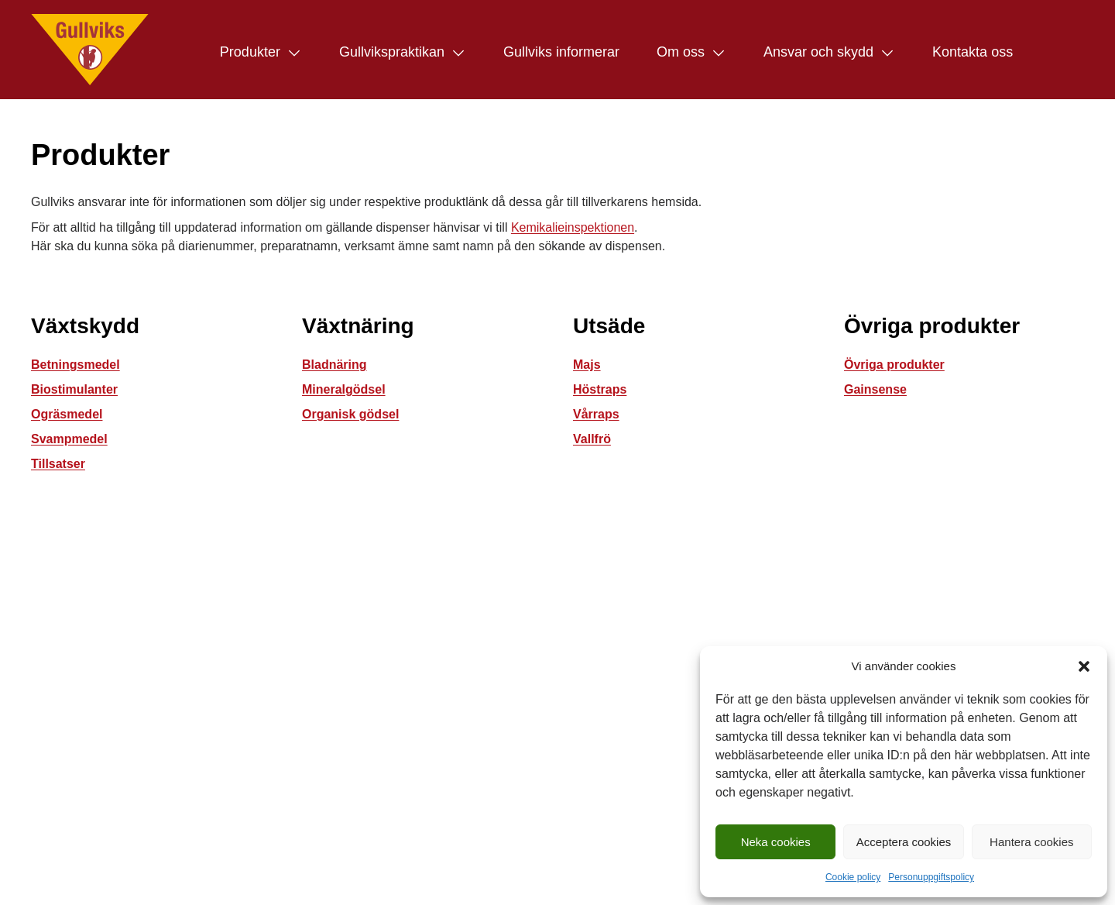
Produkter (250, 52)
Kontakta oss (972, 52)
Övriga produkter (894, 364)
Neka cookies (776, 841)
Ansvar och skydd (818, 52)
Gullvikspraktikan (391, 52)
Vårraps (596, 414)
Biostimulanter (74, 389)
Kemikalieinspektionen (572, 227)
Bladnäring (334, 364)
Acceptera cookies (904, 841)
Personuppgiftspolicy (931, 877)
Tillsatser (58, 463)
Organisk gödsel (350, 414)
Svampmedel (69, 439)
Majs (587, 364)
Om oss (681, 52)
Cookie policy (852, 877)
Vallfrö (592, 439)
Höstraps (599, 389)
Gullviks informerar (561, 52)
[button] (1084, 666)
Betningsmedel (75, 364)
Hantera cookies (1031, 841)
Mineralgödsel (344, 389)
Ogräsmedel (66, 414)
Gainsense (875, 389)
